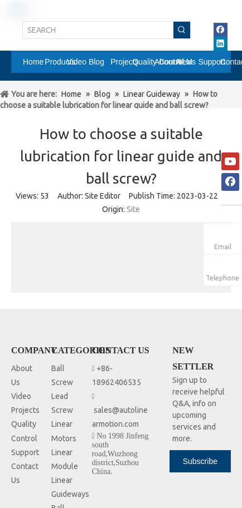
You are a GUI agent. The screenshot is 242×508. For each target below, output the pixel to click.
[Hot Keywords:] (181, 30)
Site (133, 209)
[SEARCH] (98, 30)
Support (25, 452)
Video (21, 396)
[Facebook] (230, 182)
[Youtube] (230, 161)
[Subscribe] (200, 461)
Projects (25, 410)
